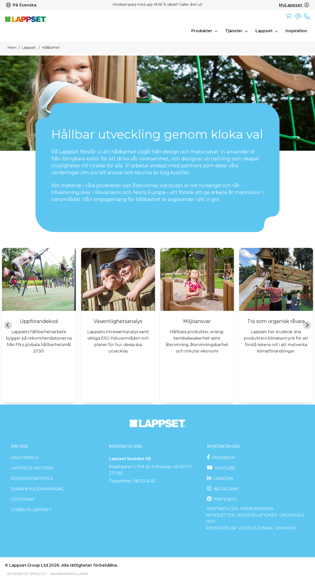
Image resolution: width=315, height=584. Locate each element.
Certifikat (23, 499)
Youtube (224, 468)
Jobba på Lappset (31, 509)
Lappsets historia (32, 468)
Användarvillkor (69, 574)
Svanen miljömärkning (38, 489)
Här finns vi (25, 457)
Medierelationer (257, 515)
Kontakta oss (222, 508)
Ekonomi (286, 528)
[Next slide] (307, 325)
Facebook (223, 457)
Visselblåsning (256, 528)
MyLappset (294, 5)
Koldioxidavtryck (32, 478)
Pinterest (225, 499)
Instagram (225, 489)
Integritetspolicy (26, 574)
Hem (11, 47)
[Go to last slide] (8, 325)
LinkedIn (222, 478)
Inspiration (296, 31)
